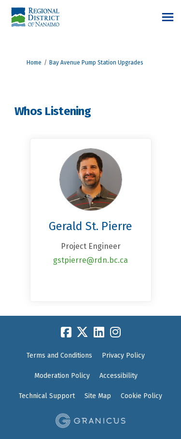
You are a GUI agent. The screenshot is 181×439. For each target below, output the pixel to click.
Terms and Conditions (59, 355)
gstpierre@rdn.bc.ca (90, 260)
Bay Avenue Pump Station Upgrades (96, 62)
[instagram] (115, 332)
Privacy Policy (123, 355)
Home (34, 62)
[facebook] (66, 332)
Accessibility (118, 376)
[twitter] (82, 332)
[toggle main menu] (167, 17)
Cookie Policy (141, 396)
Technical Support (47, 396)
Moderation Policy (62, 376)
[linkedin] (99, 332)
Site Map (97, 396)
